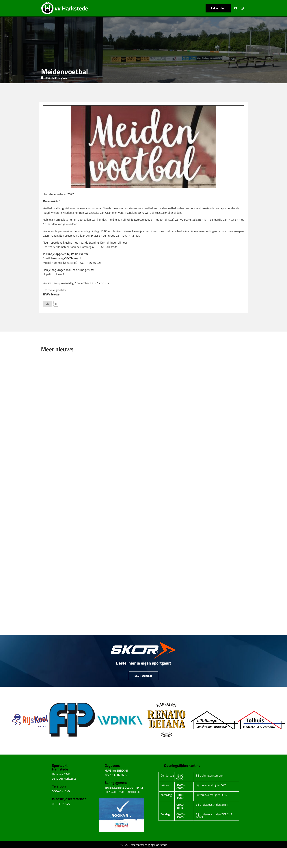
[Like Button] (47, 304)
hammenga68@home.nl (66, 258)
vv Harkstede (71, 8)
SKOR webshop (143, 676)
